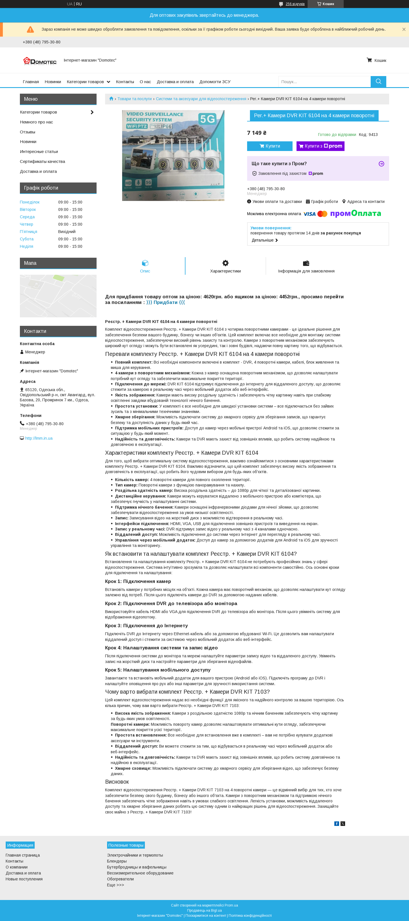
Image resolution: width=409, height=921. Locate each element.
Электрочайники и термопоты (135, 855)
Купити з (323, 146)
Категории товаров (85, 81)
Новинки (53, 81)
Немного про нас (36, 121)
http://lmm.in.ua (39, 438)
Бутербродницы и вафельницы (136, 867)
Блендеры (117, 861)
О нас (145, 81)
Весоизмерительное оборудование (140, 873)
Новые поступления (24, 879)
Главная (31, 81)
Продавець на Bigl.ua (204, 910)
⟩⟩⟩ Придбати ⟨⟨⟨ (165, 302)
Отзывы (27, 131)
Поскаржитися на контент (205, 916)
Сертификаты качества (42, 161)
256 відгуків (295, 4)
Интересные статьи (39, 151)
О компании (17, 867)
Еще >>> (115, 885)
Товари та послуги (134, 98)
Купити (273, 146)
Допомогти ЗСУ (215, 81)
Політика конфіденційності (250, 916)
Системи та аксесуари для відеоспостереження (201, 98)
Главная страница (23, 855)
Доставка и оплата (175, 81)
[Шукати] (378, 81)
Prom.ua (231, 905)
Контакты (125, 81)
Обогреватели (120, 879)
